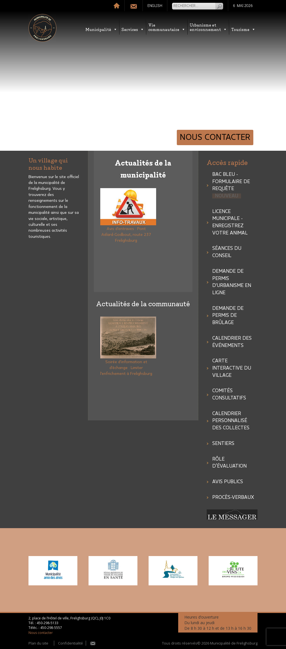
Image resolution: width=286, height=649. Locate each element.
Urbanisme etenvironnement (208, 27)
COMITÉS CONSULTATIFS (229, 394)
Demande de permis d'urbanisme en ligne (231, 282)
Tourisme (243, 29)
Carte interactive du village (231, 368)
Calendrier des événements (232, 342)
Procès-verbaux (233, 497)
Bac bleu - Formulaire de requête (231, 185)
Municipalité (101, 29)
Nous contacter (215, 137)
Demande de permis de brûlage (228, 315)
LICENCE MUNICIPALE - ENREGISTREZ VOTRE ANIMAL (230, 222)
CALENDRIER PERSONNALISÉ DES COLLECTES (230, 420)
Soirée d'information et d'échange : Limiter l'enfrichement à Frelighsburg (126, 368)
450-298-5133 (47, 623)
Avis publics (227, 481)
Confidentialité (70, 643)
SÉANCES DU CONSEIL (226, 252)
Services (132, 29)
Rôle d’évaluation (229, 463)
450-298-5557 (51, 627)
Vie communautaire (166, 27)
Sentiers (223, 443)
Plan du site (38, 643)
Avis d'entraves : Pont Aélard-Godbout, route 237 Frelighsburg (126, 235)
